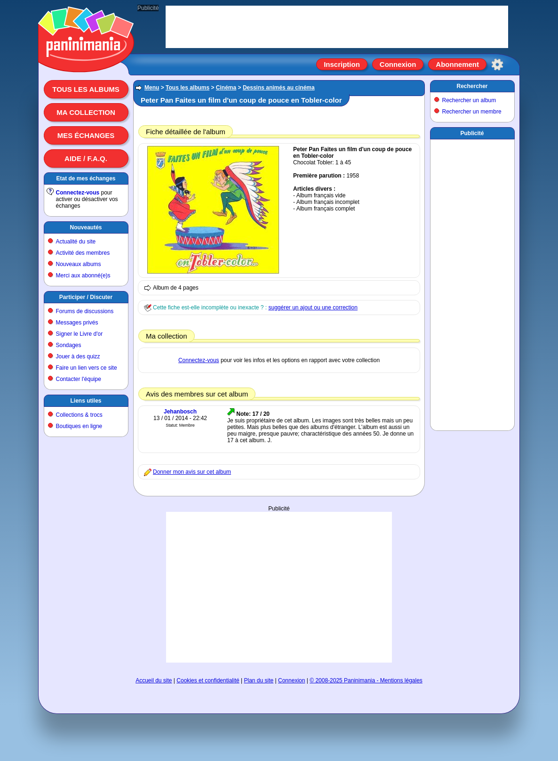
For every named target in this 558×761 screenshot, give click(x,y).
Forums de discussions (85, 311)
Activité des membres (83, 253)
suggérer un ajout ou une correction (312, 307)
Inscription (342, 64)
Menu (151, 87)
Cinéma (226, 87)
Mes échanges (86, 135)
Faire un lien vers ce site (86, 367)
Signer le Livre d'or (79, 334)
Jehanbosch (180, 411)
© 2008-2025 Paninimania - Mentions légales (366, 680)
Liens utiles (85, 400)
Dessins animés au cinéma (279, 87)
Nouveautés (86, 227)
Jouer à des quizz (78, 356)
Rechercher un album (469, 100)
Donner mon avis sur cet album (192, 472)
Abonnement (457, 64)
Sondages (68, 345)
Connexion (398, 64)
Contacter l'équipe (78, 379)
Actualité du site (76, 241)
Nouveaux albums (78, 264)
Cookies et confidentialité (207, 680)
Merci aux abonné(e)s (83, 275)
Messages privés (77, 322)
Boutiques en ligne (79, 426)
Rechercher (471, 86)
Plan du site (259, 680)
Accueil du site (154, 680)
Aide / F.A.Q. (85, 158)
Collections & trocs (79, 415)
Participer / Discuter (85, 297)
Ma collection (85, 112)
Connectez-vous (78, 192)
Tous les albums (86, 89)
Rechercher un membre (472, 111)
